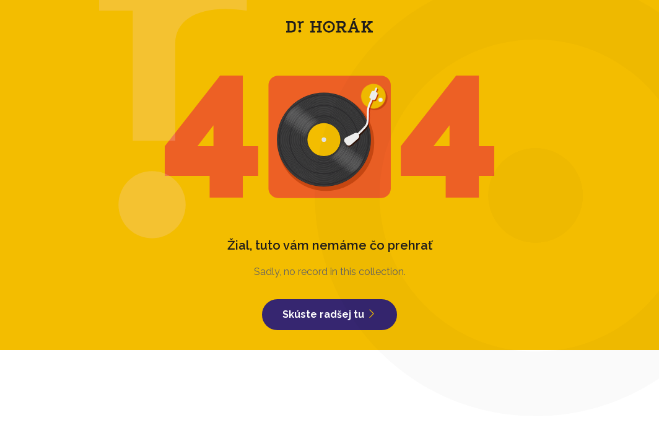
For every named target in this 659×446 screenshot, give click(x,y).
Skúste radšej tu (329, 314)
